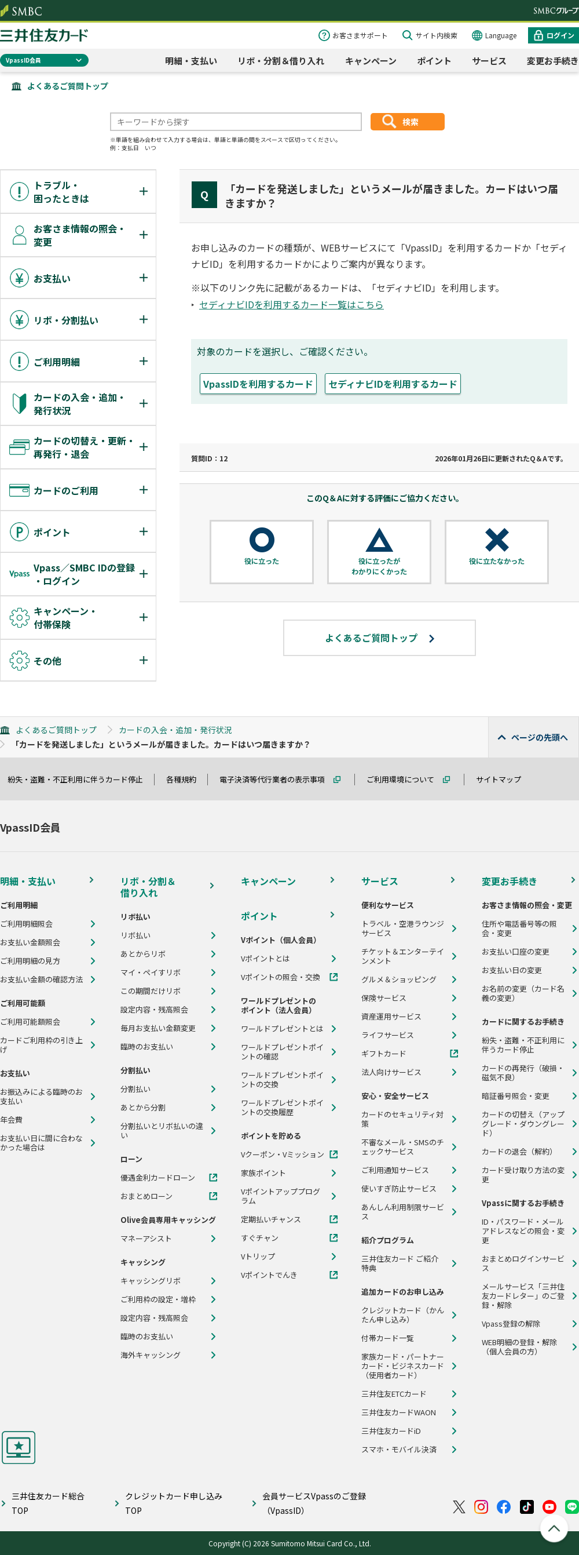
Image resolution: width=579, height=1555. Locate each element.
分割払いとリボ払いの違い (161, 1130)
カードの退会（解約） (519, 1151)
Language (500, 35)
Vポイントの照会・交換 (280, 977)
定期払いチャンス (271, 1219)
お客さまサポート (360, 35)
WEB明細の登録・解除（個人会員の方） (519, 1347)
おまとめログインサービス (523, 1263)
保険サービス (383, 998)
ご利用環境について (405, 779)
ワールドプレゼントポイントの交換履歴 (282, 1107)
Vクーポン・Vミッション (282, 1154)
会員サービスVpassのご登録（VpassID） (314, 1503)
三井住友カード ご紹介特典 (399, 1263)
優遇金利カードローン (157, 1177)
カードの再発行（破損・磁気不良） (523, 1073)
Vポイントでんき (269, 1275)
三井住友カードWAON (398, 1412)
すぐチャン (259, 1238)
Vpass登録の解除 (511, 1323)
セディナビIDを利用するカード (392, 384)
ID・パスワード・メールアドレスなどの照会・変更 (523, 1231)
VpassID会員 (23, 60)
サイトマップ (503, 779)
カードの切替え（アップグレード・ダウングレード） (523, 1124)
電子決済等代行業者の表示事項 (277, 779)
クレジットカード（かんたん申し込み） (402, 1315)
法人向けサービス (391, 1072)
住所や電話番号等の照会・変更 (519, 928)
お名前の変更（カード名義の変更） (523, 993)
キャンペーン (371, 60)
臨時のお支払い (146, 1046)
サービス (489, 60)
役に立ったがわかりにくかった (379, 566)
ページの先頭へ (539, 737)
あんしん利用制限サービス (402, 1212)
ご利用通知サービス (395, 1170)
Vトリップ (258, 1256)
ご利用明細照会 (26, 923)
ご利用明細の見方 (30, 961)
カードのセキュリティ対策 (402, 1119)
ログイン (560, 35)
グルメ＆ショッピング (399, 979)
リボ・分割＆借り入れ (280, 60)
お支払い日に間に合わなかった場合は (41, 1143)
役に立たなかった (497, 561)
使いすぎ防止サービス (399, 1188)
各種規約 (186, 779)
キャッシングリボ (150, 1280)
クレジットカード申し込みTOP (173, 1503)
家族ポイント (263, 1173)
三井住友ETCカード (394, 1394)
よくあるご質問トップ (67, 86)
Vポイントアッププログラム (280, 1196)
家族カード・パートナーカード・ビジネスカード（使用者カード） (402, 1366)
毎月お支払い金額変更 (158, 1028)
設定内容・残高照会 (154, 1009)
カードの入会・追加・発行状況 (175, 729)
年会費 (11, 1119)
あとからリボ (143, 954)
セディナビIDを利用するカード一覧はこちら (291, 304)
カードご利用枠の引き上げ (41, 1045)
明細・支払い (191, 60)
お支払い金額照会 (30, 942)
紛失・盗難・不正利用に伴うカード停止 (80, 779)
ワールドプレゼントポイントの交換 (282, 1079)
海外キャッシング (150, 1355)
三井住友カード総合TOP (48, 1503)
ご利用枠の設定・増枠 (158, 1299)
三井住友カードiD (391, 1431)
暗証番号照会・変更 (515, 1096)
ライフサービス (387, 1035)
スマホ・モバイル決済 (399, 1449)
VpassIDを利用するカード (258, 384)
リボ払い (135, 935)
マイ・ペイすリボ (150, 972)
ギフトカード (383, 1053)
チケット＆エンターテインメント (402, 956)
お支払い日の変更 (512, 970)
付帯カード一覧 (387, 1338)
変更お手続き (509, 881)
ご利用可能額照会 (30, 1021)
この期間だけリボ (150, 991)
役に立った (261, 561)
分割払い (135, 1089)
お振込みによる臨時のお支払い (41, 1096)
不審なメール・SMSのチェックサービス (402, 1147)
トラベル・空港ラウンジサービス (402, 928)
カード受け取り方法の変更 (523, 1175)
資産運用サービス (391, 1016)
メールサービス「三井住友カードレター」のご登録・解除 (523, 1296)
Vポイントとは (265, 958)
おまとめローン (146, 1196)
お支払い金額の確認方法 (41, 979)
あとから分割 (143, 1107)
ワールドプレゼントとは (282, 1028)
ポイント (434, 60)
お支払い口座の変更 (515, 951)
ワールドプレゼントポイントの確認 (282, 1052)
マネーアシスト (146, 1238)
